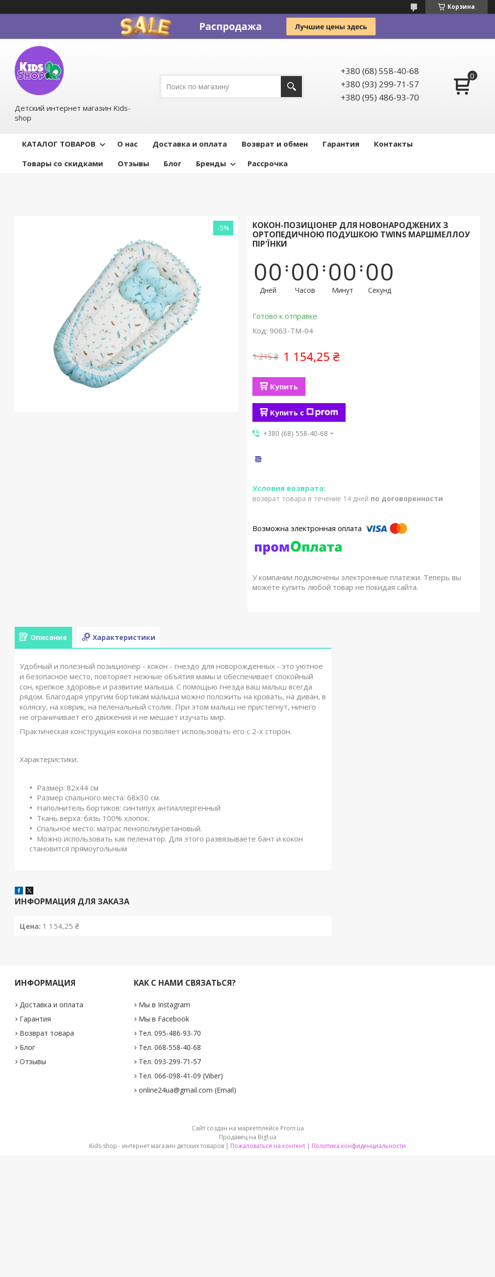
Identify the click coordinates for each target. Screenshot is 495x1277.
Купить (284, 386)
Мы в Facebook (164, 1018)
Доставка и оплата (189, 144)
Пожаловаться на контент (267, 1146)
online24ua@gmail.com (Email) (187, 1090)
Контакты (393, 144)
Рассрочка (268, 163)
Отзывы (133, 163)
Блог (172, 163)
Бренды (211, 163)
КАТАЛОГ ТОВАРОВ (59, 144)
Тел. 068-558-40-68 (170, 1047)
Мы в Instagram (164, 1004)
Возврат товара (47, 1033)
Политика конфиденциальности (359, 1146)
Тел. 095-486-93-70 (170, 1033)
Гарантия (340, 144)
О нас (127, 144)
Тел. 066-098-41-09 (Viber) (181, 1075)
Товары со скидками (62, 163)
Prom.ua (292, 1128)
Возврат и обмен (275, 144)
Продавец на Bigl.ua (247, 1137)
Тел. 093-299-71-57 (170, 1061)
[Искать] (291, 86)
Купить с (304, 412)
